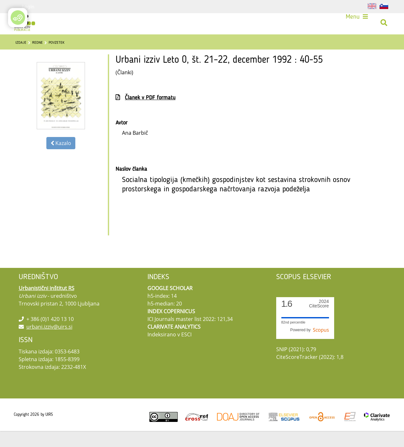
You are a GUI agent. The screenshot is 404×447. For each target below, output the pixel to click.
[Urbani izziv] (27, 25)
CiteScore (319, 319)
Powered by (309, 346)
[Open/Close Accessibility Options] (18, 17)
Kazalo (61, 159)
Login (28, 6)
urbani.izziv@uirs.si (49, 342)
